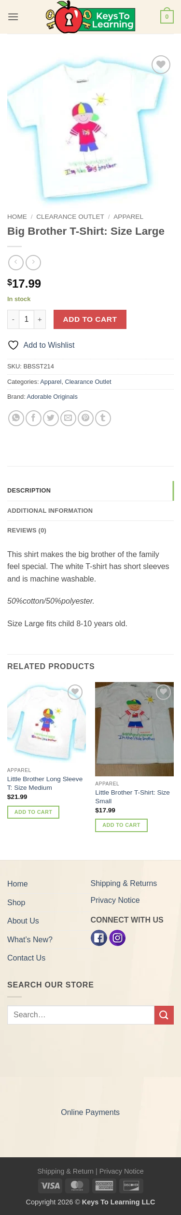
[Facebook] (99, 938)
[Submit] (164, 1015)
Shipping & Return (65, 1171)
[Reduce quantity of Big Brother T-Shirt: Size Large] (13, 319)
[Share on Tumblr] (103, 418)
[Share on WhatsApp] (16, 418)
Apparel (128, 216)
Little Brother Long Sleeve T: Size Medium (45, 783)
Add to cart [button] (33, 812)
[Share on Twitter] (51, 418)
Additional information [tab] (50, 510)
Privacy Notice (115, 900)
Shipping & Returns (124, 883)
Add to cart (90, 319)
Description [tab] (29, 490)
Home (17, 216)
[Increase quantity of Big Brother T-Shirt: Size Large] (40, 319)
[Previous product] (33, 262)
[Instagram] (117, 938)
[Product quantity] (26, 319)
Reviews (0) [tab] (26, 530)
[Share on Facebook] (34, 418)
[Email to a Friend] (68, 418)
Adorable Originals (52, 396)
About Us (23, 921)
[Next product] (15, 262)
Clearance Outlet (70, 216)
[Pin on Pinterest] (86, 418)
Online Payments (90, 1112)
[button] (13, 16)
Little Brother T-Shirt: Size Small (132, 797)
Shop (16, 903)
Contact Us (26, 958)
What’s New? (30, 940)
